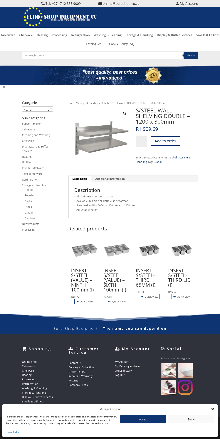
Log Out (120, 375)
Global (104, 103)
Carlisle (29, 201)
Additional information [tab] (110, 179)
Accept (143, 419)
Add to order (165, 140)
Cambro (30, 218)
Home (71, 103)
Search (190, 55)
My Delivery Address (127, 366)
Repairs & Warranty (80, 376)
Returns (73, 380)
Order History (76, 372)
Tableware (8, 40)
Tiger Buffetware (32, 174)
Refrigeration (80, 40)
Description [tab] (79, 179)
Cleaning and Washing (36, 135)
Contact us (75, 363)
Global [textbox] (36, 110)
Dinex (28, 207)
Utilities (26, 162)
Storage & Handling (139, 40)
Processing (59, 40)
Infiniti (29, 189)
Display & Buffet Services (174, 40)
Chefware (26, 40)
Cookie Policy (12, 432)
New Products (30, 224)
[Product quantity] (141, 141)
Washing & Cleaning (108, 40)
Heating (42, 40)
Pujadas (30, 195)
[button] (212, 409)
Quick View (84, 301)
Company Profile (78, 385)
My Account (122, 361)
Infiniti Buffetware (33, 168)
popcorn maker (31, 123)
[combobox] (37, 109)
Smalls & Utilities (208, 40)
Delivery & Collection (81, 367)
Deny (191, 419)
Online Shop (29, 361)
